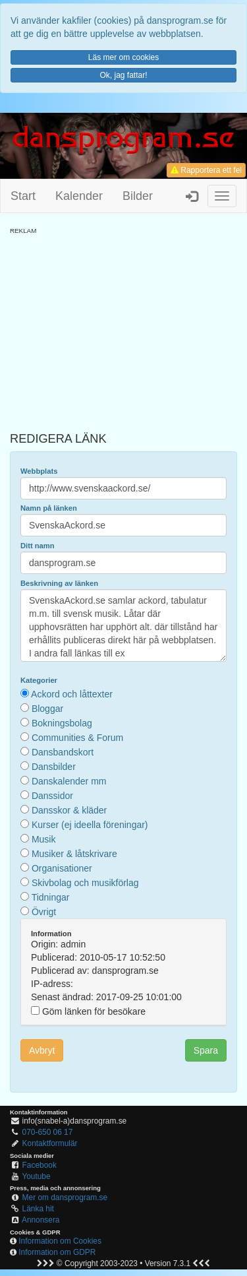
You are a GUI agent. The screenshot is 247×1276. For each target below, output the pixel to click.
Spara (206, 1050)
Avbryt (42, 1050)
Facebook (39, 1165)
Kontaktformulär (50, 1143)
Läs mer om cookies (123, 57)
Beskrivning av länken (59, 583)
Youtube (36, 1176)
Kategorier (38, 680)
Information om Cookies (59, 1241)
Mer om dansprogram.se (65, 1197)
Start (23, 196)
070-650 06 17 (47, 1132)
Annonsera (41, 1220)
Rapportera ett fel (206, 170)
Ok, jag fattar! (123, 75)
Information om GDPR (57, 1252)
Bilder (138, 196)
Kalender (79, 196)
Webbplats (38, 471)
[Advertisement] (123, 328)
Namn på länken (48, 508)
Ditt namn (37, 546)
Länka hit (38, 1208)
